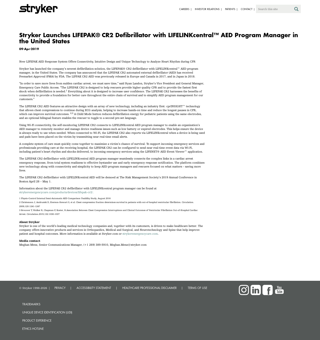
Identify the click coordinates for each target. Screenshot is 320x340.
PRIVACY (60, 288)
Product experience (36, 320)
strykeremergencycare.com (140, 233)
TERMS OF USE (197, 288)
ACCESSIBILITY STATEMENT (94, 288)
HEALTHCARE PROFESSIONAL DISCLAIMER (149, 288)
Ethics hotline (33, 329)
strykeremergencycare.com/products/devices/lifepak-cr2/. (56, 192)
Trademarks (31, 304)
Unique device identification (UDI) (47, 312)
